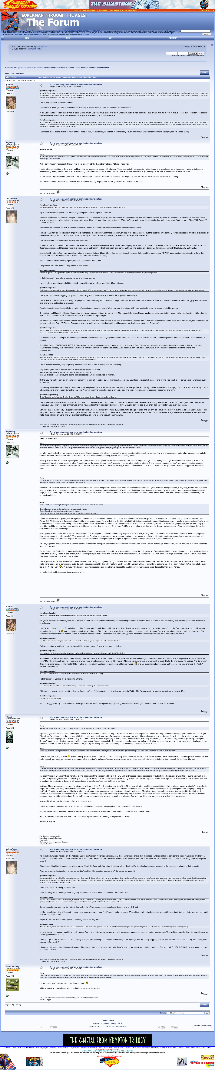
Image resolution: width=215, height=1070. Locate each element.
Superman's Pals (42, 67)
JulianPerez (11, 198)
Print (204, 73)
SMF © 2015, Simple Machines (116, 1026)
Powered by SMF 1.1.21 (97, 1026)
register (44, 46)
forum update (84, 34)
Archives (96, 1024)
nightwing (10, 142)
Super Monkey (12, 966)
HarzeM (209, 1026)
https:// (81, 31)
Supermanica (44, 840)
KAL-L (120, 1024)
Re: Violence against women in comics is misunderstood (76, 85)
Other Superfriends (58, 67)
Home (26, 38)
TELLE (9, 717)
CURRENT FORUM (107, 1020)
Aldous (9, 84)
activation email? (35, 49)
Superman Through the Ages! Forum (19, 67)
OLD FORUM (104, 1024)
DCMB (113, 1024)
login (36, 46)
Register (173, 38)
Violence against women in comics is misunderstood (88, 67)
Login (111, 38)
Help (68, 38)
